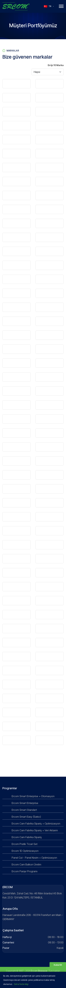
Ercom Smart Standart (24, 809)
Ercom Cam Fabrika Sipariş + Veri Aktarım (34, 830)
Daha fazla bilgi (21, 984)
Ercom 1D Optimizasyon (25, 850)
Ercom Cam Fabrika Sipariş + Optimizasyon (35, 823)
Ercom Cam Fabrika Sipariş (26, 837)
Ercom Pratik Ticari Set (24, 844)
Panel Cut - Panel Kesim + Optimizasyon (34, 857)
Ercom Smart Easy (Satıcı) (26, 816)
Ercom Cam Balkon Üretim (26, 864)
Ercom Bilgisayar (39, 970)
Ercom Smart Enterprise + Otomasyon (32, 796)
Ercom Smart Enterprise (24, 803)
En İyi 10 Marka (56, 66)
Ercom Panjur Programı (24, 871)
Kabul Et (58, 965)
